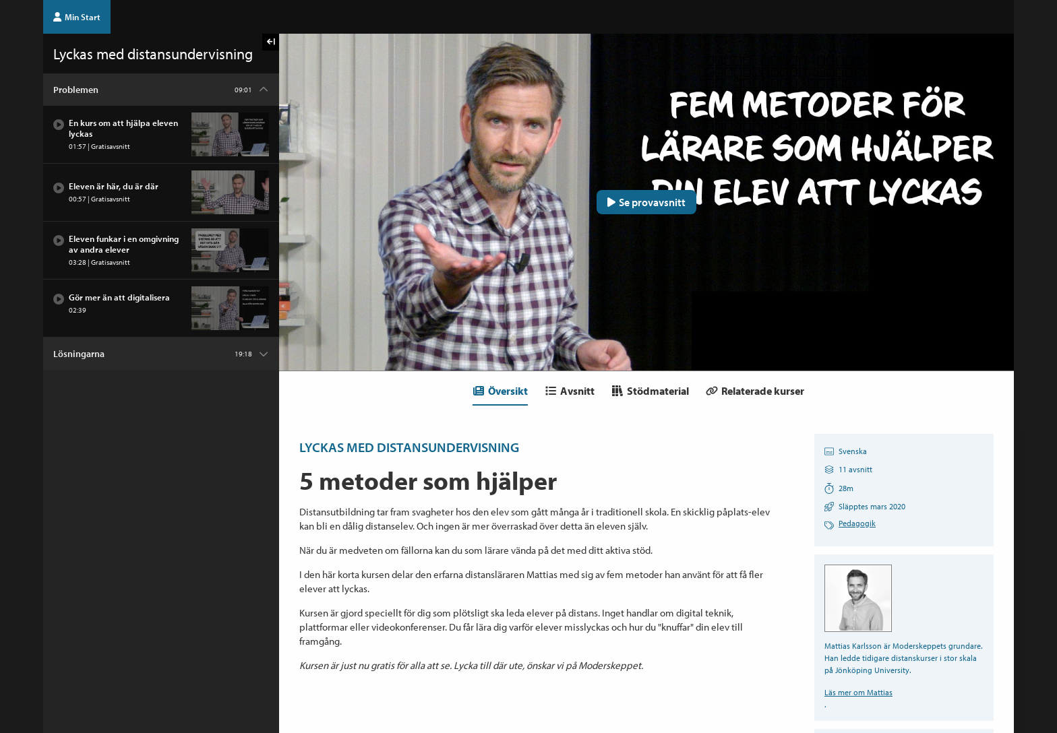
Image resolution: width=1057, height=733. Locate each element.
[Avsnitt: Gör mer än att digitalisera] (161, 309)
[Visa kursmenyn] (270, 42)
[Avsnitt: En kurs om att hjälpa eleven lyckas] (161, 135)
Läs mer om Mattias (858, 692)
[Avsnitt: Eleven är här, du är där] (161, 193)
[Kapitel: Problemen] (161, 89)
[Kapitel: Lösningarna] (161, 354)
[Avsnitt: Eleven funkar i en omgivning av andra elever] (161, 251)
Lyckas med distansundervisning (409, 447)
